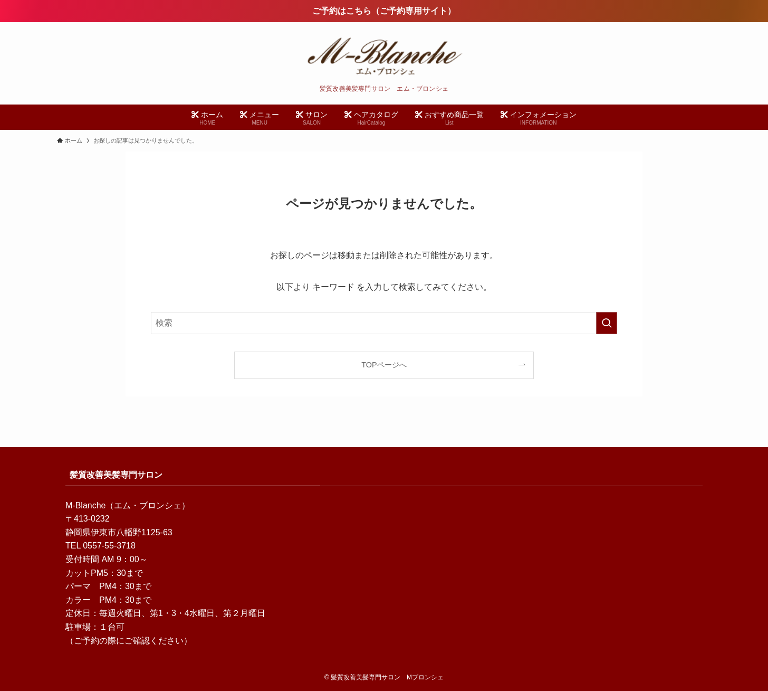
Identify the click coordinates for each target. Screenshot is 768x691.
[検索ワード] (384, 323)
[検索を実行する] (606, 323)
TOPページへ (383, 365)
